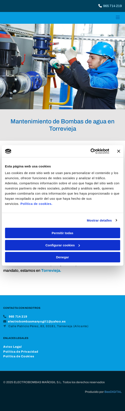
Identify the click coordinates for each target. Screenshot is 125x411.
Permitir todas (62, 233)
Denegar (62, 257)
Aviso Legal (12, 351)
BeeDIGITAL (113, 397)
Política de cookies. (36, 204)
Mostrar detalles (99, 220)
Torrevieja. (51, 270)
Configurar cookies (62, 245)
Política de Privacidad (20, 356)
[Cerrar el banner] (118, 151)
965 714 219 (112, 6)
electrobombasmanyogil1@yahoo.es (37, 326)
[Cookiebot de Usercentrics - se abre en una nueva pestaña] (90, 151)
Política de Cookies (18, 361)
